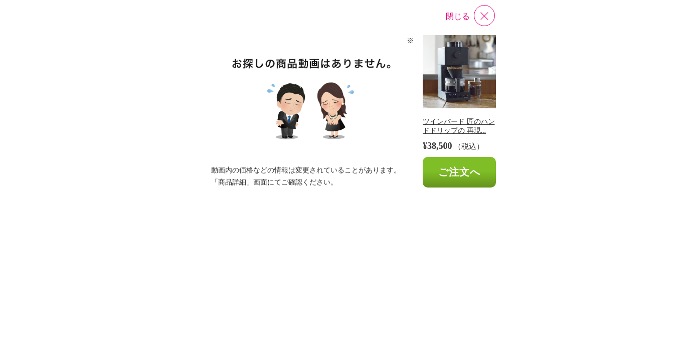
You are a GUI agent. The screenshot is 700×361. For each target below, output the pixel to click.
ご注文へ (459, 171)
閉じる (458, 16)
